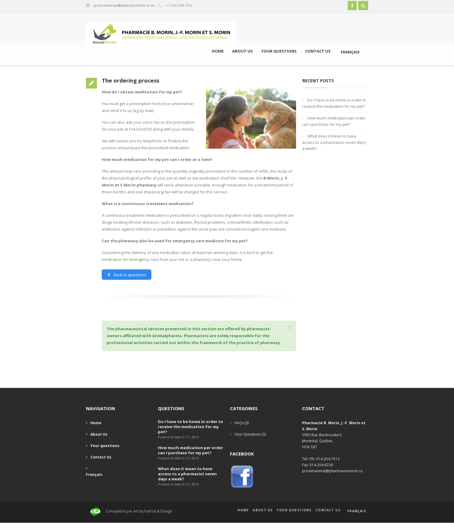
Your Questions (248, 434)
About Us (242, 51)
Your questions (279, 51)
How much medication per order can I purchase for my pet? (190, 450)
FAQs (239, 422)
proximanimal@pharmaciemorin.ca (124, 5)
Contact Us (318, 51)
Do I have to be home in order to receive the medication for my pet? (190, 426)
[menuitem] (347, 51)
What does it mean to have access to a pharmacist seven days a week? (334, 142)
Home (218, 51)
